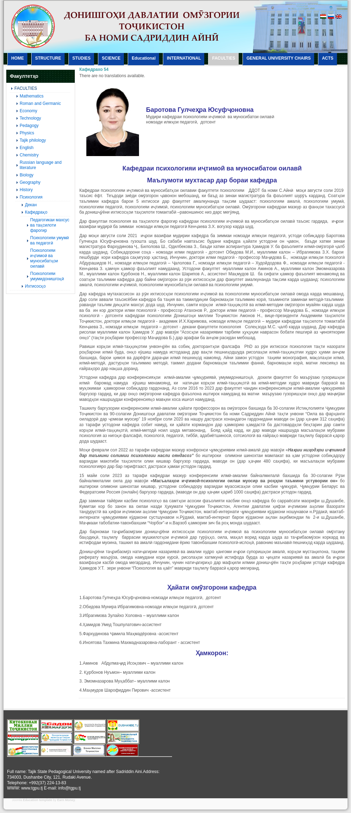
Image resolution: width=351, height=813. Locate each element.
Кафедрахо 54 (93, 69)
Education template (37, 800)
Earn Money (66, 800)
